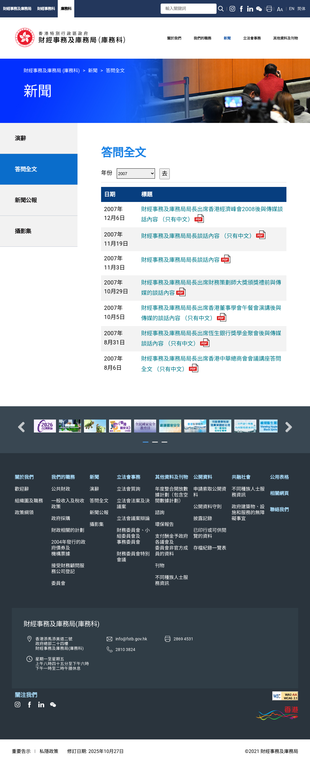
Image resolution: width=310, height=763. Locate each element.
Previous (23, 427)
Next (286, 427)
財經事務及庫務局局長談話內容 (185, 259)
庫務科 (66, 8)
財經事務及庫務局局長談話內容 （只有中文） (203, 236)
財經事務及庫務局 (17, 8)
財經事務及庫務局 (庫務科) (52, 70)
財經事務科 (46, 8)
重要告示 (21, 751)
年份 (106, 173)
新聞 (93, 70)
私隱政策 (48, 751)
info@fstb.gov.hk (131, 639)
